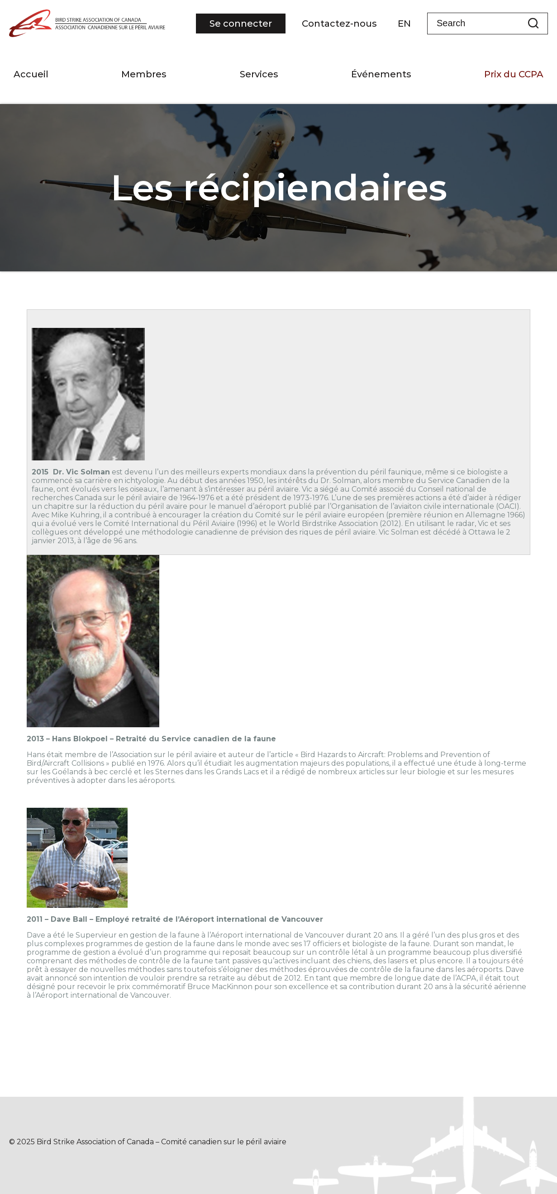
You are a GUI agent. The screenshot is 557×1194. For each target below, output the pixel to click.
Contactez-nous (339, 23)
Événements (381, 74)
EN (404, 23)
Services (259, 74)
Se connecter (240, 23)
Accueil (31, 74)
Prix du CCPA (513, 74)
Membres (144, 74)
